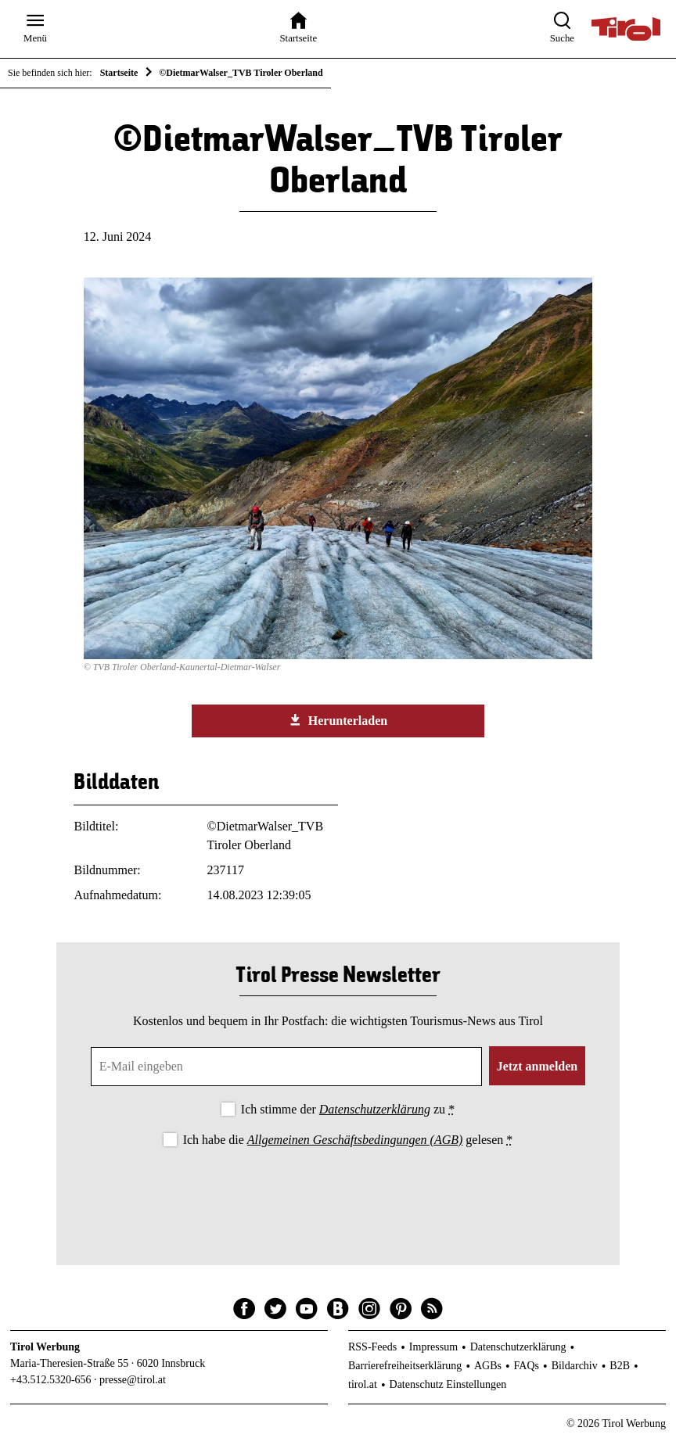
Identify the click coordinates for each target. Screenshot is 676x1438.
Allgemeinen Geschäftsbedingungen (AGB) (354, 1139)
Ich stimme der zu (348, 1109)
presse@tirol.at (132, 1380)
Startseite (119, 72)
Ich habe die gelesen (348, 1139)
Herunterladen (338, 720)
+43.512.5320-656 (51, 1380)
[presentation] (338, 1193)
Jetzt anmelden (537, 1066)
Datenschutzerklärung (374, 1109)
